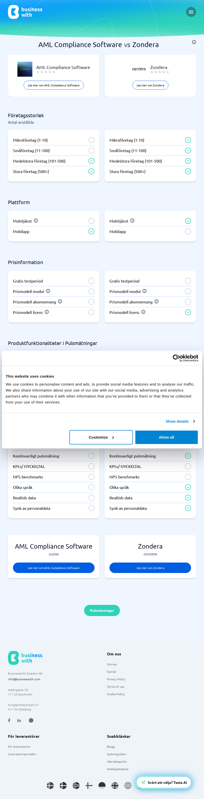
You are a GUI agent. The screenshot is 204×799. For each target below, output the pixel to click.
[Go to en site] (127, 785)
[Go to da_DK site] (63, 785)
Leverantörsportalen (22, 754)
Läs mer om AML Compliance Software (54, 85)
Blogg (111, 746)
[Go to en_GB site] (114, 785)
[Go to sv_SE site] (50, 785)
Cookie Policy (116, 694)
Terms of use (115, 686)
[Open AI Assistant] (31, 720)
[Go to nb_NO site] (76, 785)
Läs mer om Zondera (150, 85)
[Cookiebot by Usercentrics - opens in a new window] (176, 358)
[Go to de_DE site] (102, 785)
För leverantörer (19, 746)
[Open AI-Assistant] (164, 782)
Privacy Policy (116, 679)
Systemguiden (116, 754)
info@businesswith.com (24, 679)
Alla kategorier (117, 761)
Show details (177, 421)
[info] (194, 42)
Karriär (111, 672)
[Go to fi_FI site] (89, 785)
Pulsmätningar (102, 610)
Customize (101, 437)
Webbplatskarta (117, 769)
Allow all (166, 437)
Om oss (112, 664)
